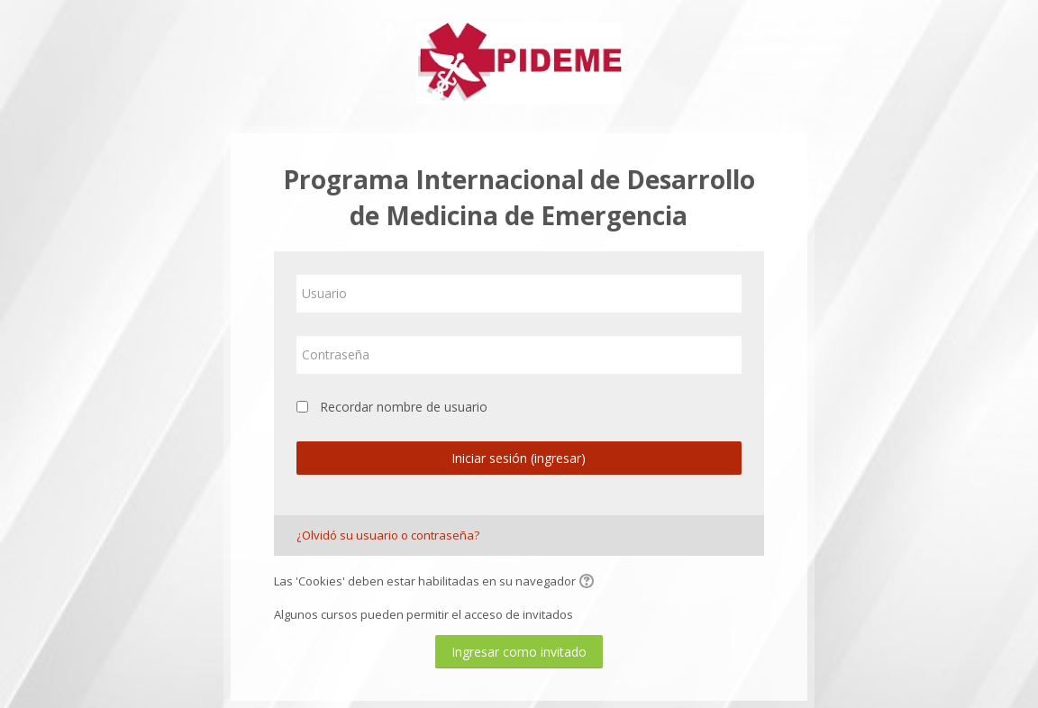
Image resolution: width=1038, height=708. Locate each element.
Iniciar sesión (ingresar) (518, 458)
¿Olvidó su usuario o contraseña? (387, 535)
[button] (589, 583)
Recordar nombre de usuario (403, 406)
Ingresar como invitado (519, 651)
